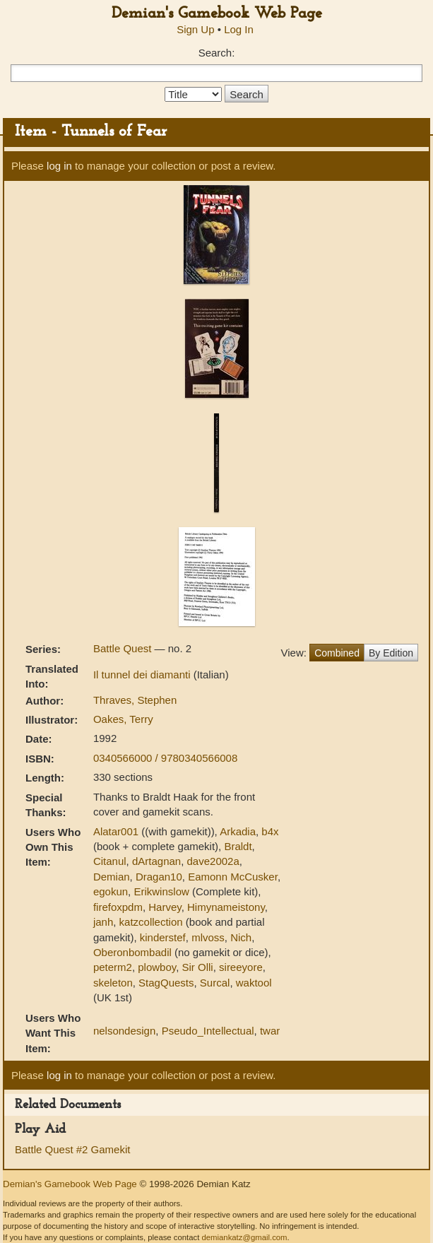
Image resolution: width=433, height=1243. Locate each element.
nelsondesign (124, 1031)
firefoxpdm (118, 907)
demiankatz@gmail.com (244, 1237)
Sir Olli (197, 967)
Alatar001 (115, 831)
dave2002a (213, 861)
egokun (110, 891)
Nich (240, 937)
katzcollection (151, 922)
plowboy (157, 967)
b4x (269, 831)
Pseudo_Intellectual (208, 1031)
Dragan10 (159, 877)
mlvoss (208, 937)
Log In (239, 29)
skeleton (113, 983)
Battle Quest (124, 648)
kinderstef (163, 937)
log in (59, 166)
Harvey (164, 907)
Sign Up (195, 29)
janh (103, 922)
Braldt (237, 846)
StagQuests (166, 983)
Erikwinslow (161, 891)
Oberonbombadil (132, 952)
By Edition (391, 653)
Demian (111, 877)
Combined (337, 653)
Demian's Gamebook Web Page (217, 14)
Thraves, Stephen (135, 700)
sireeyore (241, 967)
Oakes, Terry (123, 719)
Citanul (109, 861)
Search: (216, 53)
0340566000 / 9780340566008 (165, 758)
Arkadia (238, 831)
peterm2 (112, 967)
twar (270, 1031)
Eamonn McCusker (233, 877)
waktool (254, 983)
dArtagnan (156, 861)
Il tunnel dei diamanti (143, 674)
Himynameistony (226, 907)
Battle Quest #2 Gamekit (72, 1149)
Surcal (215, 983)
